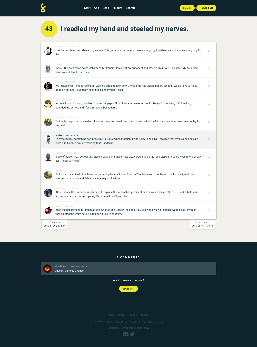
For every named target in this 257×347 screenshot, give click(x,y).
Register (206, 7)
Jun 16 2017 (70, 206)
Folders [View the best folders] (117, 7)
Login (187, 7)
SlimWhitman (61, 266)
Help (111, 314)
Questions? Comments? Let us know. (128, 327)
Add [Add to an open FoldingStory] (96, 7)
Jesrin (58, 82)
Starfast (59, 135)
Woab (58, 206)
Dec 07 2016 (71, 64)
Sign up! (128, 288)
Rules (121, 314)
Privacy (132, 314)
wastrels (59, 47)
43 (49, 29)
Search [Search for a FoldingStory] (130, 7)
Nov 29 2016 (73, 47)
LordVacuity (61, 188)
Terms (144, 314)
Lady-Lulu (60, 118)
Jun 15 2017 (75, 171)
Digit (58, 100)
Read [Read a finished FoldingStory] (105, 7)
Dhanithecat (61, 171)
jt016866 (60, 153)
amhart (59, 64)
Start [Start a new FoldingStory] (87, 7)
